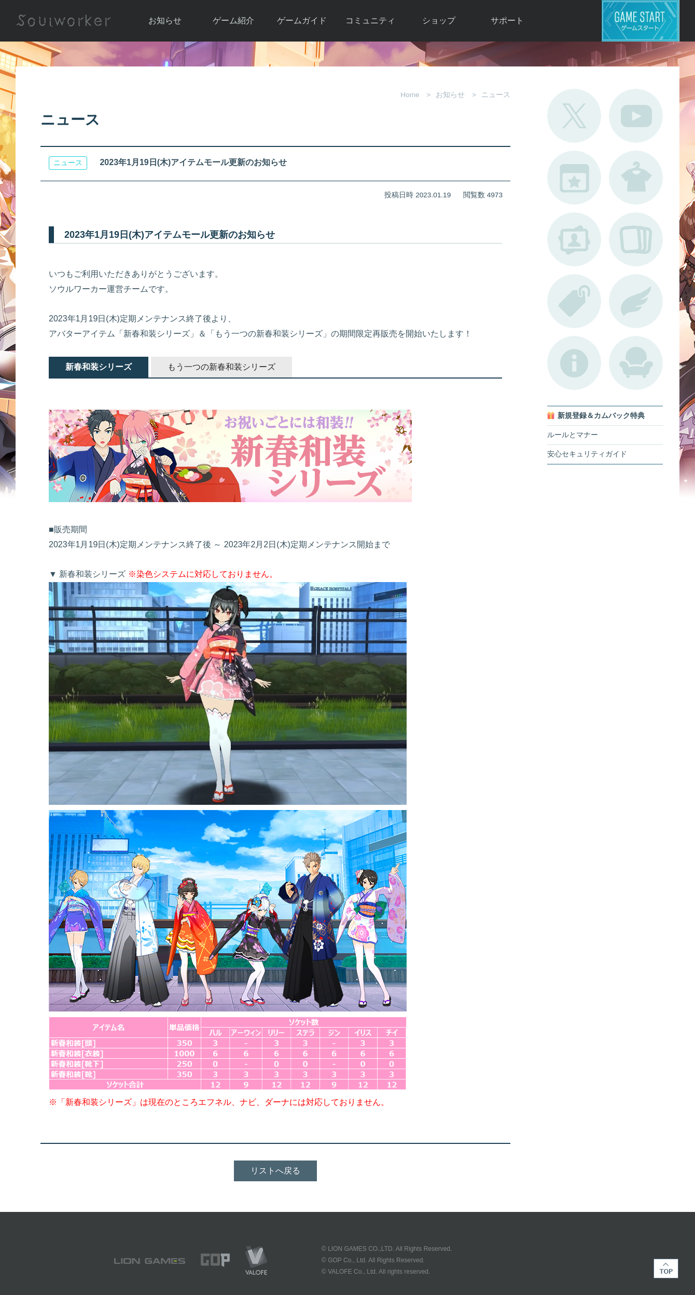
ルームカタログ (636, 363)
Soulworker (63, 21)
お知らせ (165, 20)
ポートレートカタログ (574, 239)
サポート (507, 20)
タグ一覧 (574, 301)
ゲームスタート (640, 21)
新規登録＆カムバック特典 (601, 416)
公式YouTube (636, 116)
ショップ (438, 20)
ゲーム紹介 (233, 20)
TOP (666, 1268)
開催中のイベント (574, 178)
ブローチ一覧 (636, 301)
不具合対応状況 (574, 363)
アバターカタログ (636, 178)
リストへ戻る (275, 1170)
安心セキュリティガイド (587, 454)
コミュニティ (370, 20)
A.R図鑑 (636, 239)
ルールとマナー (572, 435)
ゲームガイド (302, 20)
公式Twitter (574, 116)
